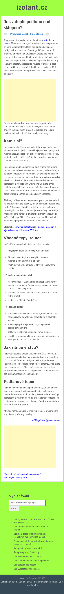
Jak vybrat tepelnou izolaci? (27, 569)
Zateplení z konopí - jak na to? (28, 548)
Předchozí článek (19, 34)
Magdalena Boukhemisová (46, 421)
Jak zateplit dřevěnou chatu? (27, 556)
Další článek (36, 34)
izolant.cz (32, 7)
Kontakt (53, 582)
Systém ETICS (29, 230)
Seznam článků (41, 582)
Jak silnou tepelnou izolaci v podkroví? (32, 560)
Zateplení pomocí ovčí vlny (26, 552)
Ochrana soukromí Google (13, 582)
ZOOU (30, 582)
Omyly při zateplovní (24, 227)
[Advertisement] (30, 100)
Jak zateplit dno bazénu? (25, 565)
